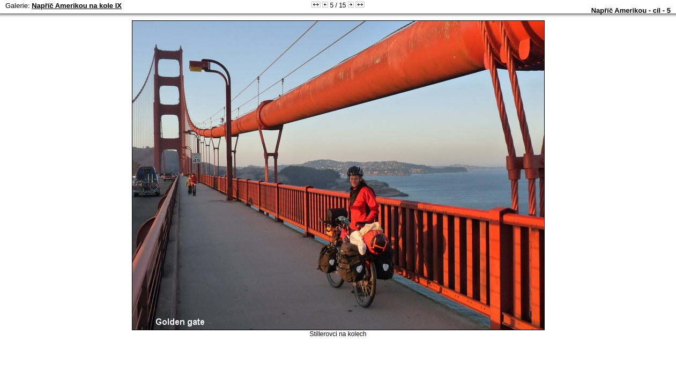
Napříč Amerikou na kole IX (77, 6)
